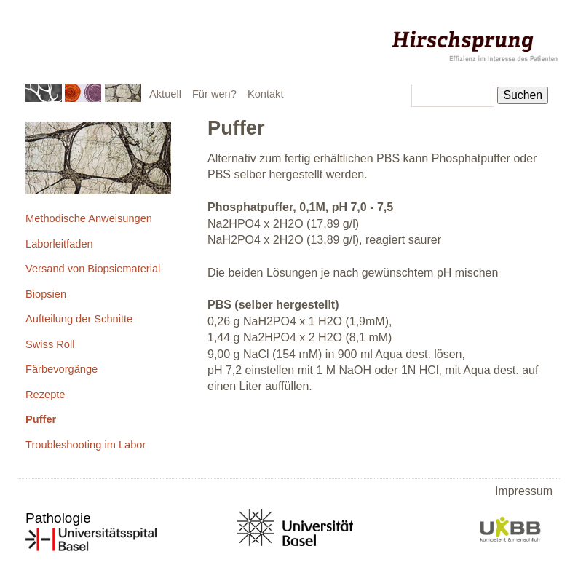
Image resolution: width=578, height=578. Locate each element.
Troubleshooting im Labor (85, 445)
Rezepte (45, 394)
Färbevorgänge (61, 369)
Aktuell (165, 94)
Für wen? (214, 94)
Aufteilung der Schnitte (78, 319)
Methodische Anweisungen (88, 218)
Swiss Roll (49, 344)
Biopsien (45, 294)
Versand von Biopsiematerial (92, 268)
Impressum (524, 491)
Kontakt (266, 94)
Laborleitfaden (59, 244)
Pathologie (58, 518)
